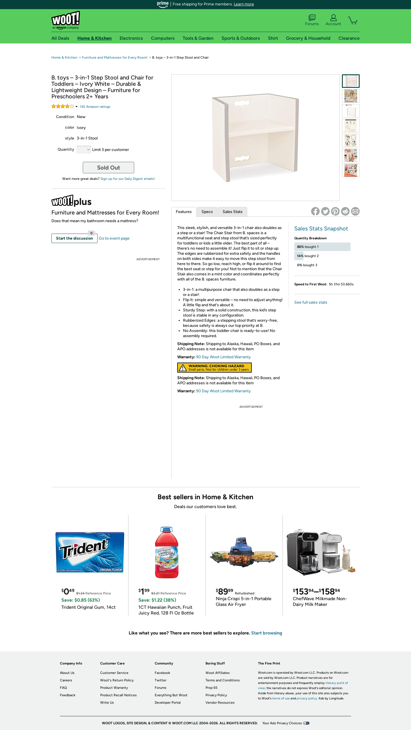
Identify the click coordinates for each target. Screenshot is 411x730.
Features (184, 211)
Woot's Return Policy (117, 680)
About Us (67, 673)
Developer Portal (168, 703)
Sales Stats (233, 211)
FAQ (63, 688)
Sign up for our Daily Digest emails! (127, 179)
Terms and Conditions (223, 680)
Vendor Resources (220, 703)
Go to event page (114, 238)
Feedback (67, 695)
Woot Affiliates (218, 673)
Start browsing (266, 633)
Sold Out (108, 167)
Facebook (162, 673)
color (69, 127)
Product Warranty (114, 688)
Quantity (66, 149)
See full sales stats (310, 302)
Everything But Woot (171, 695)
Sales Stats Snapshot (321, 228)
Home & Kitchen (64, 57)
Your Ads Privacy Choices (282, 723)
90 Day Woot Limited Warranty (223, 357)
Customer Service (114, 673)
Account (333, 20)
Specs (207, 211)
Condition (65, 116)
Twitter (160, 680)
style (69, 138)
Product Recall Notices (118, 695)
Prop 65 (211, 688)
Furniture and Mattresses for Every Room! (115, 57)
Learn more (244, 4)
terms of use (281, 698)
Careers (66, 680)
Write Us (107, 703)
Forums (312, 20)
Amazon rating (95, 107)
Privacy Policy (216, 695)
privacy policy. (307, 698)
